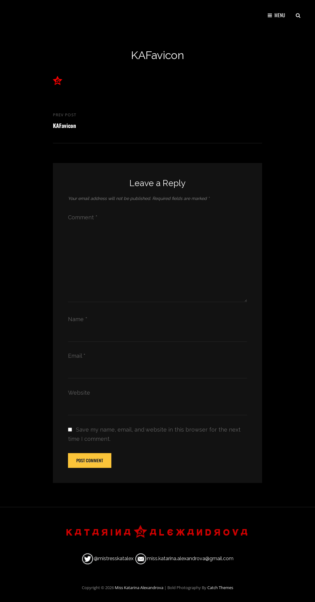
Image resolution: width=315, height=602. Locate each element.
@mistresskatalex (114, 558)
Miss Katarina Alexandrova (139, 587)
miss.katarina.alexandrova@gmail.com (190, 558)
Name (77, 319)
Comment (83, 217)
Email (77, 356)
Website (79, 392)
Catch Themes (220, 587)
